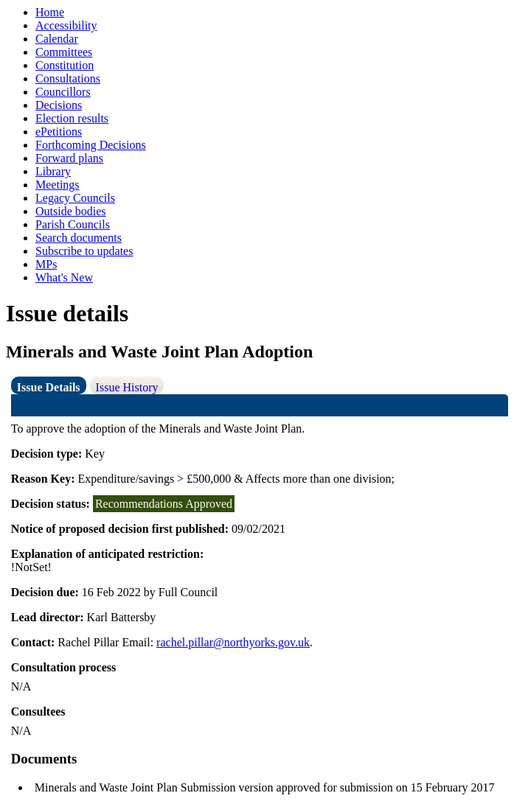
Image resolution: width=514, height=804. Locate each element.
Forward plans (69, 158)
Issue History (127, 387)
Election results (71, 118)
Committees (63, 52)
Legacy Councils (75, 198)
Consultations (67, 78)
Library (53, 171)
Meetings (57, 184)
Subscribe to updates (84, 251)
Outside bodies (70, 211)
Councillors (63, 91)
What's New (64, 277)
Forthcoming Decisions (90, 145)
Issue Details (48, 387)
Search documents (78, 237)
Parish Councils (72, 224)
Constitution (64, 65)
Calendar (56, 38)
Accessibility (66, 25)
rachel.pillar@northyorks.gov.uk (233, 642)
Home (49, 12)
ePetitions (58, 131)
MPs (46, 264)
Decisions (58, 105)
